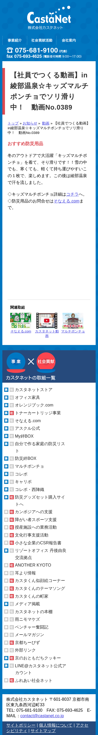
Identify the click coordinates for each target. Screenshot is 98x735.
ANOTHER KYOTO (33, 565)
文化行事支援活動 (31, 535)
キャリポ (23, 481)
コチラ (72, 194)
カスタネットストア (34, 389)
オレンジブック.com (34, 405)
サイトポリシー (21, 725)
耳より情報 (25, 573)
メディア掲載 (27, 604)
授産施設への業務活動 (36, 527)
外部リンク (25, 650)
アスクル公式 (27, 428)
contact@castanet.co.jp (42, 716)
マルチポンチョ (73, 323)
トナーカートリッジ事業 (38, 413)
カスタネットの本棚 (34, 611)
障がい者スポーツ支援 (36, 519)
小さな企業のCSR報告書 (38, 543)
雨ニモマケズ (27, 619)
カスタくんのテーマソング (40, 588)
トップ (13, 123)
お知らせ (30, 123)
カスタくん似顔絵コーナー (40, 580)
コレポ (21, 474)
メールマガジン (29, 634)
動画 (45, 123)
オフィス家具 (27, 397)
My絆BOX (24, 436)
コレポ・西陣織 (29, 489)
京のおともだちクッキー (38, 658)
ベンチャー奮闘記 (31, 627)
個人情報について (55, 725)
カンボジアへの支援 (34, 512)
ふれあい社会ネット (34, 680)
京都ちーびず (27, 642)
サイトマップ (43, 730)
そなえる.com (66, 201)
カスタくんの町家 (31, 596)
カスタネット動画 (47, 325)
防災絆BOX (25, 458)
